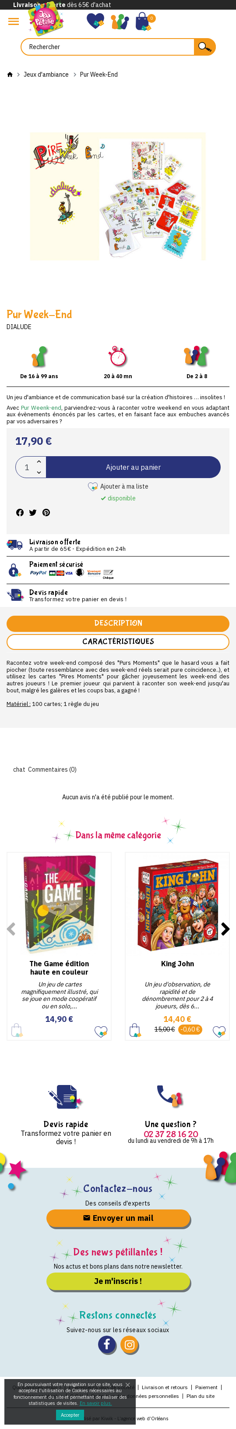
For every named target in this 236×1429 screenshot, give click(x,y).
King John (177, 963)
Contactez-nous (117, 1189)
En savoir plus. (96, 1403)
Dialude (19, 327)
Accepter (70, 1415)
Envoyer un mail (118, 1218)
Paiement (206, 1387)
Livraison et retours (165, 1387)
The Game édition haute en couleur (59, 967)
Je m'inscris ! (118, 1281)
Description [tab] (118, 623)
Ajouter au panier (133, 467)
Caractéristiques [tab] (118, 641)
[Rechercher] (118, 47)
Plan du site (201, 1396)
